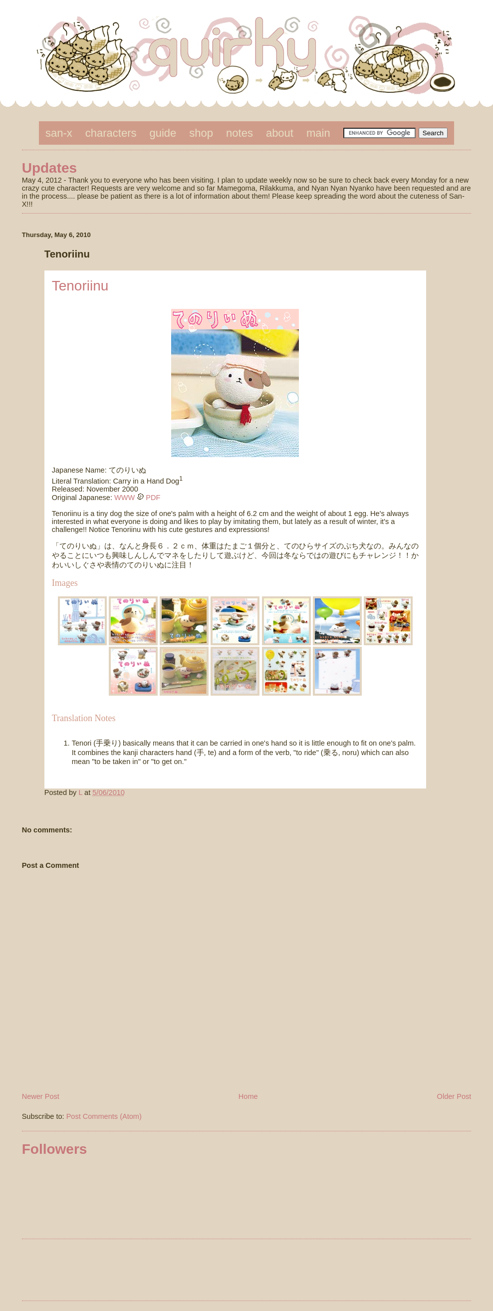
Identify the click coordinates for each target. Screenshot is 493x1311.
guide (163, 133)
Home (248, 1096)
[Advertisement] (246, 1271)
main (318, 133)
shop (201, 133)
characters (111, 133)
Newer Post (40, 1096)
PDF (153, 498)
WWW (124, 498)
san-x (58, 133)
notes (239, 133)
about (279, 133)
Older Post (454, 1096)
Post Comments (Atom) (104, 1116)
